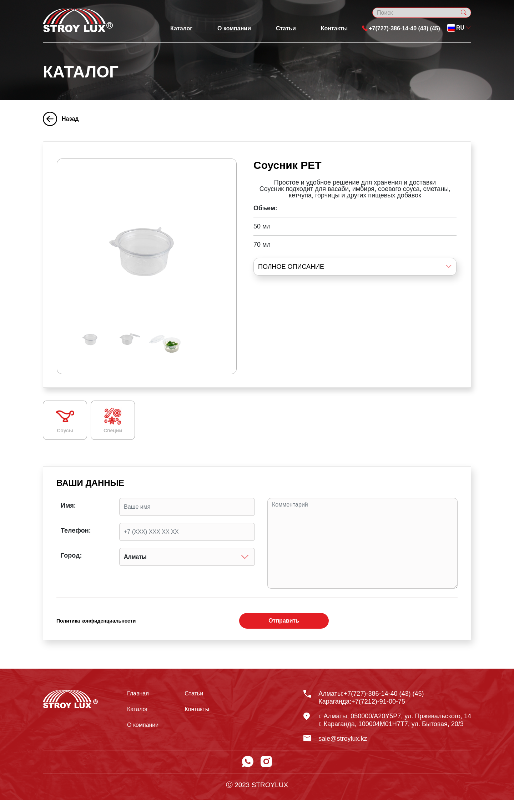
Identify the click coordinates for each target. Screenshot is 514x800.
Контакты (334, 28)
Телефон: (76, 530)
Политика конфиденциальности (96, 621)
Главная (138, 693)
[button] (459, 28)
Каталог (181, 28)
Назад (61, 119)
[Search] (421, 12)
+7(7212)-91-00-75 (378, 701)
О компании (234, 28)
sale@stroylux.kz (342, 738)
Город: (71, 555)
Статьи (286, 28)
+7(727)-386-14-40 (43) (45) (401, 28)
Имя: (68, 505)
